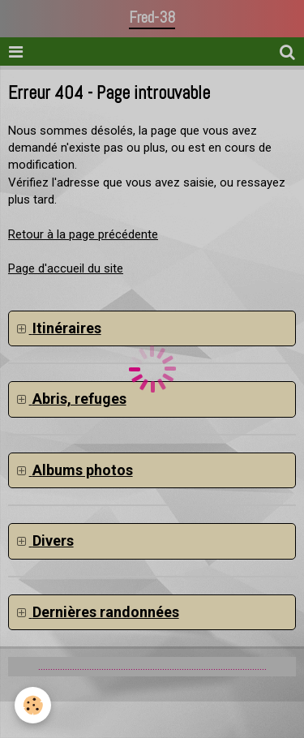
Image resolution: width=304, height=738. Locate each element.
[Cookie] (33, 705)
